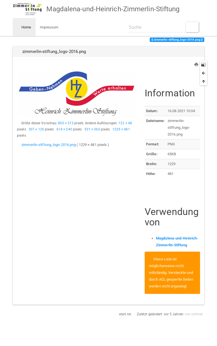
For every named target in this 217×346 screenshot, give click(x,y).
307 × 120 (36, 129)
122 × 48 (125, 123)
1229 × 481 (121, 129)
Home (26, 27)
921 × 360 (92, 129)
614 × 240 (64, 129)
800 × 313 (65, 123)
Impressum (49, 27)
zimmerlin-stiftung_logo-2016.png (48, 145)
